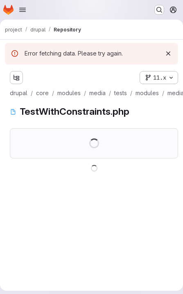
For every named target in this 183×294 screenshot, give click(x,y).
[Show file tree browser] (16, 77)
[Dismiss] (168, 53)
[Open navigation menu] (22, 9)
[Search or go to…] (159, 10)
